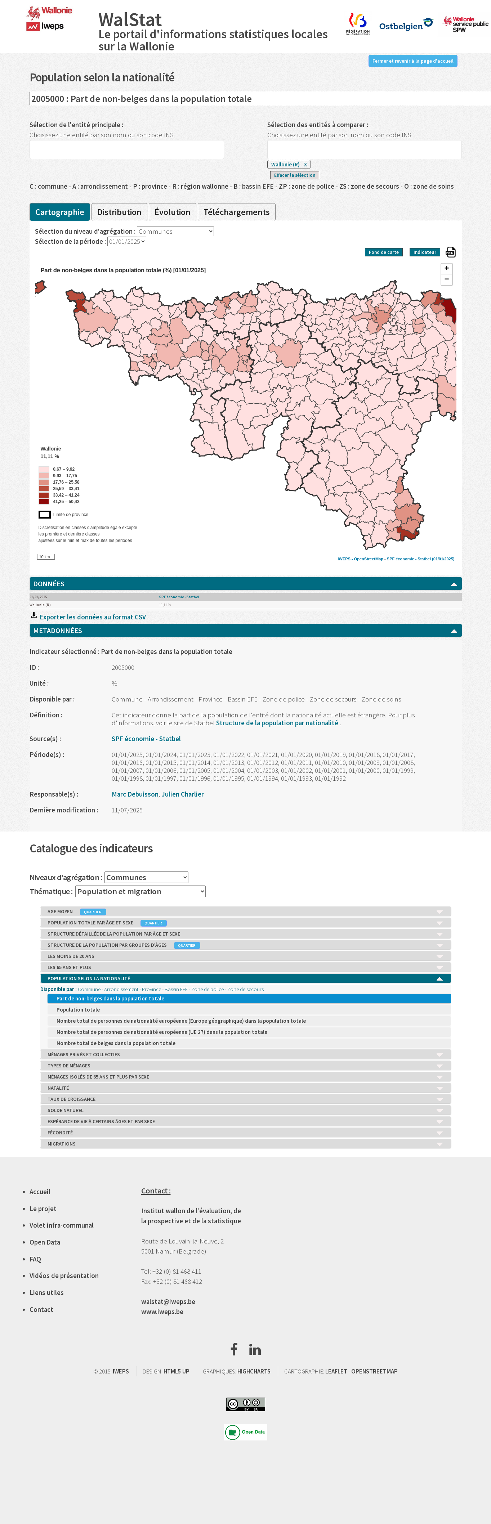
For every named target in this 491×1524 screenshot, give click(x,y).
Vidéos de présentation (64, 1276)
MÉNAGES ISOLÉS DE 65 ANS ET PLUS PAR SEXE (246, 1077)
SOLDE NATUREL (246, 1111)
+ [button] (446, 269)
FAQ (35, 1259)
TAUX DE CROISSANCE (246, 1099)
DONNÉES (245, 583)
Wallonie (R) (289, 164)
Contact (41, 1309)
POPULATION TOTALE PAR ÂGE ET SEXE (246, 923)
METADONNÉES (245, 630)
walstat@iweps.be (168, 1301)
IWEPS (121, 1371)
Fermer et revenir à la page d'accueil (413, 61)
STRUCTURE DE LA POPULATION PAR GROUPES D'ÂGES (246, 945)
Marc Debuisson (135, 794)
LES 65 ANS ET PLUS (246, 968)
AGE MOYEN (246, 912)
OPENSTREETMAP (374, 1371)
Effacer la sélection (294, 175)
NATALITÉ (246, 1088)
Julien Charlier (182, 794)
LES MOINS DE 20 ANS (246, 956)
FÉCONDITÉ (246, 1133)
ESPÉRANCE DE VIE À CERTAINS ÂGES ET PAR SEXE (246, 1122)
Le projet (43, 1209)
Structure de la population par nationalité (278, 723)
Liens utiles (47, 1292)
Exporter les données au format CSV (88, 617)
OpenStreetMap (368, 559)
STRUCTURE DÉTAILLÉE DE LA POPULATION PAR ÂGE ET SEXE (246, 934)
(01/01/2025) (443, 559)
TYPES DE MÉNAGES (246, 1066)
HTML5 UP (176, 1371)
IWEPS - (346, 559)
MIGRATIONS (246, 1144)
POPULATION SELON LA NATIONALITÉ (246, 979)
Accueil (40, 1192)
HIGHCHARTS (254, 1371)
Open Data (45, 1242)
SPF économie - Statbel (409, 559)
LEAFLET (336, 1371)
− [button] (446, 279)
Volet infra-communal (62, 1225)
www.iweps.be (162, 1312)
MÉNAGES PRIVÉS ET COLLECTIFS (246, 1055)
